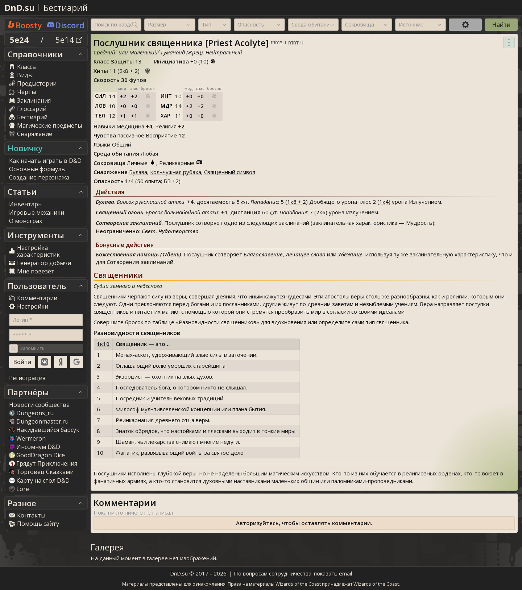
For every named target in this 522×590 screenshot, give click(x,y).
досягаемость (215, 201)
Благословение (263, 254)
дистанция (245, 212)
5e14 (68, 39)
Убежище (350, 254)
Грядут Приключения (43, 463)
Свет (149, 231)
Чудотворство (178, 231)
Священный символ (229, 172)
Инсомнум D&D (34, 447)
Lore (19, 489)
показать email (333, 573)
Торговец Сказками (41, 472)
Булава (138, 172)
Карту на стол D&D (39, 480)
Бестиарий (66, 7)
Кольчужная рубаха (175, 172)
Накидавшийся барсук (44, 430)
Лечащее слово (306, 254)
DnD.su (19, 7)
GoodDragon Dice (37, 455)
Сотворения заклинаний (140, 261)
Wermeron (27, 438)
